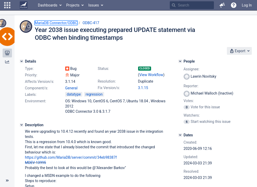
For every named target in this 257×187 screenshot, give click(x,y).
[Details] (21, 61)
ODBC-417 (91, 23)
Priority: (31, 75)
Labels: (30, 94)
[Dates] (180, 135)
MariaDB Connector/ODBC (56, 23)
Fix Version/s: (109, 88)
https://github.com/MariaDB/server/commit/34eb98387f (71, 157)
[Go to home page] (23, 5)
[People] (180, 61)
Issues (93, 5)
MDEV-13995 (35, 163)
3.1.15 (143, 88)
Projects (72, 5)
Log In (247, 5)
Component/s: (36, 88)
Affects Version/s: (39, 81)
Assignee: (191, 69)
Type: (29, 68)
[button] (7, 5)
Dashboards (47, 5)
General (71, 88)
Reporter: (191, 86)
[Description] (21, 125)
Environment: (35, 101)
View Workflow (151, 75)
